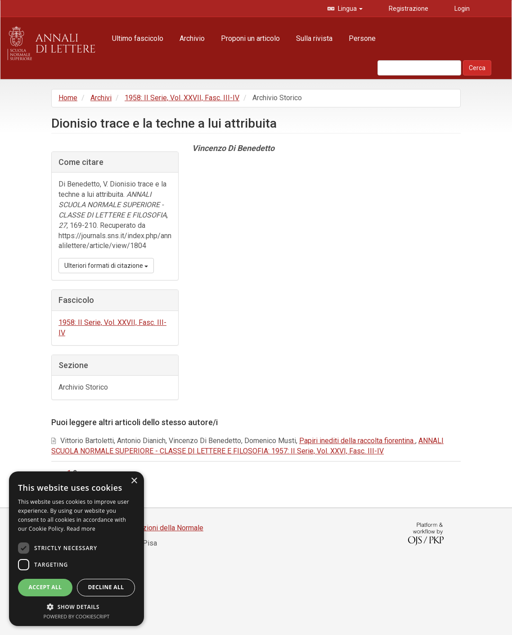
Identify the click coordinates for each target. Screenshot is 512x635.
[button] (76, 606)
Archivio (192, 38)
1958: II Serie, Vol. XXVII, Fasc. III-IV (182, 97)
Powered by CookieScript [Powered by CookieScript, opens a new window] (77, 616)
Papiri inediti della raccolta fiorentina (357, 440)
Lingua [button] (350, 8)
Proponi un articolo (250, 38)
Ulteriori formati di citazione (106, 265)
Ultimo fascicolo (137, 38)
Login (461, 8)
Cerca (477, 67)
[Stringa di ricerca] (419, 67)
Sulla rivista (314, 38)
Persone (362, 38)
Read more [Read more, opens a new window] (81, 529)
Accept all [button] (45, 587)
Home (67, 97)
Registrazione (407, 8)
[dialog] (76, 548)
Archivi (101, 97)
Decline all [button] (106, 587)
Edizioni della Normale (168, 528)
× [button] (133, 481)
